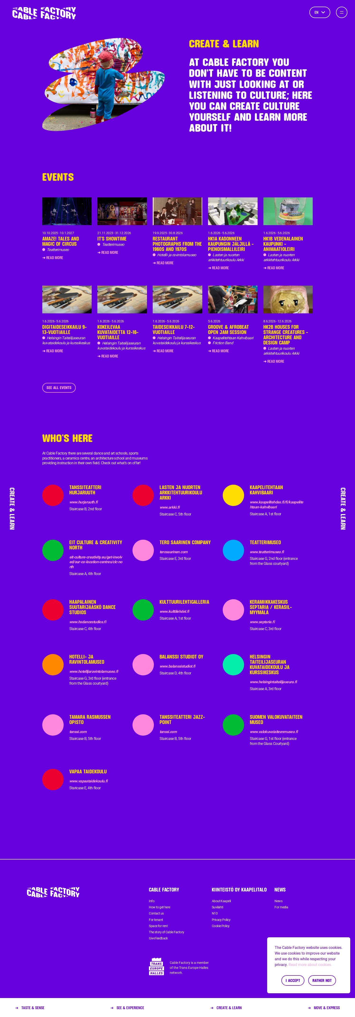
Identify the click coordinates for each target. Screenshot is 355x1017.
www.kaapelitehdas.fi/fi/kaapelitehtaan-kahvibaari (276, 504)
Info (151, 901)
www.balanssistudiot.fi (177, 666)
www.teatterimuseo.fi (267, 552)
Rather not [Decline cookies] (322, 980)
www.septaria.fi (262, 622)
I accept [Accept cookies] (293, 980)
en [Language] (320, 12)
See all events (59, 387)
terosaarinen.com (174, 552)
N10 (215, 913)
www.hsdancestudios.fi (87, 622)
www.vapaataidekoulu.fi (88, 781)
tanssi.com (78, 731)
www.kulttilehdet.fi (174, 611)
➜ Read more (52, 257)
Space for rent (158, 926)
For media (281, 907)
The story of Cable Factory (166, 932)
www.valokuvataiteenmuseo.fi (274, 731)
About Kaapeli (221, 901)
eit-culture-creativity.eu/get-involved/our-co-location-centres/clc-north (95, 562)
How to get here (159, 907)
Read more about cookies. (310, 964)
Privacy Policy (221, 920)
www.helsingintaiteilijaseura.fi (273, 682)
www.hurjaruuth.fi (83, 502)
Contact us (156, 913)
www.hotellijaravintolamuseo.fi (93, 671)
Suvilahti (217, 907)
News (278, 901)
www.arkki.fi (170, 507)
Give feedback (158, 938)
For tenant (156, 920)
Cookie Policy (221, 926)
